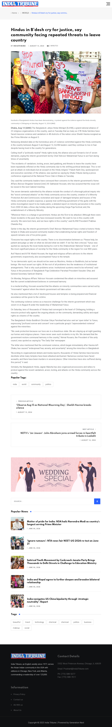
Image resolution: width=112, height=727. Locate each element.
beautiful (16, 622)
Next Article (89, 429)
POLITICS (48, 384)
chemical (52, 622)
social (27, 628)
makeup (16, 628)
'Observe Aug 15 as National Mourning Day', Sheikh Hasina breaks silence (53, 406)
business (87, 622)
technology (39, 622)
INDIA (15, 384)
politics (76, 622)
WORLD (25, 13)
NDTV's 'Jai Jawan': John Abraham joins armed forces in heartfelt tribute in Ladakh (58, 434)
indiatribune (19, 46)
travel (27, 622)
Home (14, 13)
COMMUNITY (36, 384)
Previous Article (24, 401)
